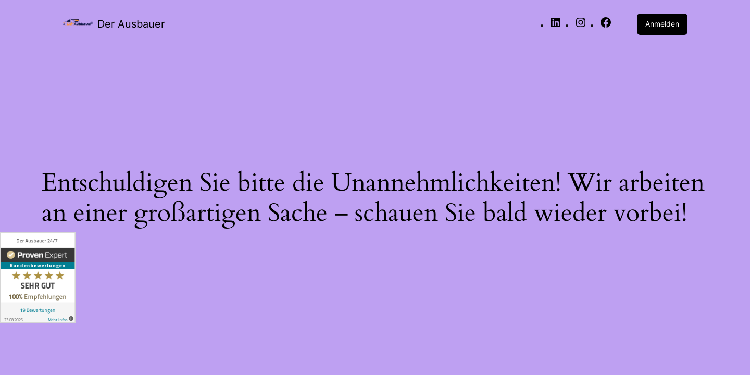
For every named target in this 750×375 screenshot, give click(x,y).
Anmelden (662, 23)
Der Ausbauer (131, 24)
